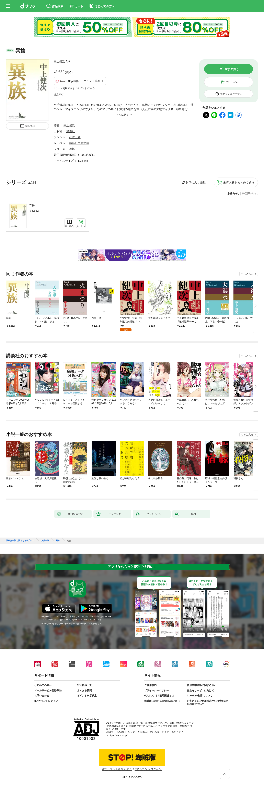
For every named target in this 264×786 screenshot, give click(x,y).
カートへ (231, 82)
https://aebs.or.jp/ (118, 735)
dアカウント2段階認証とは (159, 695)
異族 (32, 205)
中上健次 (59, 61)
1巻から (233, 193)
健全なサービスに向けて (200, 690)
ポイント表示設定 (87, 695)
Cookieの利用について (199, 695)
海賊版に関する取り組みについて (162, 700)
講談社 (70, 131)
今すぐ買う (232, 69)
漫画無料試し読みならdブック (20, 541)
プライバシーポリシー (156, 690)
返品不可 (59, 94)
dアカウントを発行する (117, 769)
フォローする (68, 61)
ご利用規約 (150, 685)
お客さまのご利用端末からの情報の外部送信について (208, 702)
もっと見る (247, 273)
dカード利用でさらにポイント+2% (73, 88)
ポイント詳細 (92, 80)
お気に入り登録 (196, 182)
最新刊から (250, 193)
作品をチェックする (231, 93)
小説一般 (75, 137)
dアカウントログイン (46, 700)
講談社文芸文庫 (79, 143)
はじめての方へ (42, 685)
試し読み (30, 126)
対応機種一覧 (84, 685)
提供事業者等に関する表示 (201, 685)
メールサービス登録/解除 (48, 690)
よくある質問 (84, 690)
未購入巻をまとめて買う (238, 182)
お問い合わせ (41, 695)
